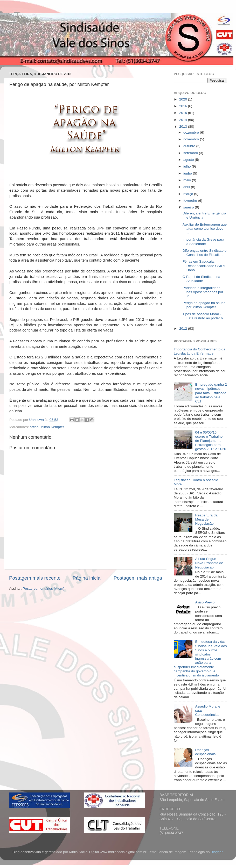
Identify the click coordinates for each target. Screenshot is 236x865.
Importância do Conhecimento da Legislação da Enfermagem (199, 351)
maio (187, 180)
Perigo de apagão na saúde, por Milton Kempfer (205, 305)
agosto (189, 160)
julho (187, 166)
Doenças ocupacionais (205, 752)
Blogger (217, 852)
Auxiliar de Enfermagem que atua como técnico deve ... (205, 228)
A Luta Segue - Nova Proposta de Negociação (209, 563)
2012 (183, 328)
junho (188, 173)
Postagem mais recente (34, 578)
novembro (191, 139)
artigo (34, 427)
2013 (183, 126)
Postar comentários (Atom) (44, 588)
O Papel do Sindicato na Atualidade (201, 279)
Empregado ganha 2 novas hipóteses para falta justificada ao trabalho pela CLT (211, 393)
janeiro (189, 207)
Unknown (37, 420)
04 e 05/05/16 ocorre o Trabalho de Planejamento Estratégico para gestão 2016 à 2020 (210, 440)
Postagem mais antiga (138, 578)
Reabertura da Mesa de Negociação (206, 519)
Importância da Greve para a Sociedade (203, 241)
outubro (189, 146)
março (188, 194)
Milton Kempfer (52, 427)
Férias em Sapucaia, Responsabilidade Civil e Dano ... (204, 266)
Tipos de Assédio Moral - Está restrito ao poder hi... (205, 316)
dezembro (191, 132)
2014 (183, 120)
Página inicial (87, 578)
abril (187, 187)
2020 (183, 99)
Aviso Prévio (204, 602)
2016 (183, 106)
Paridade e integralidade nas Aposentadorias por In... (203, 292)
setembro (191, 153)
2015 (183, 113)
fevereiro (190, 201)
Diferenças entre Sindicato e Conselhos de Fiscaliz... (205, 253)
